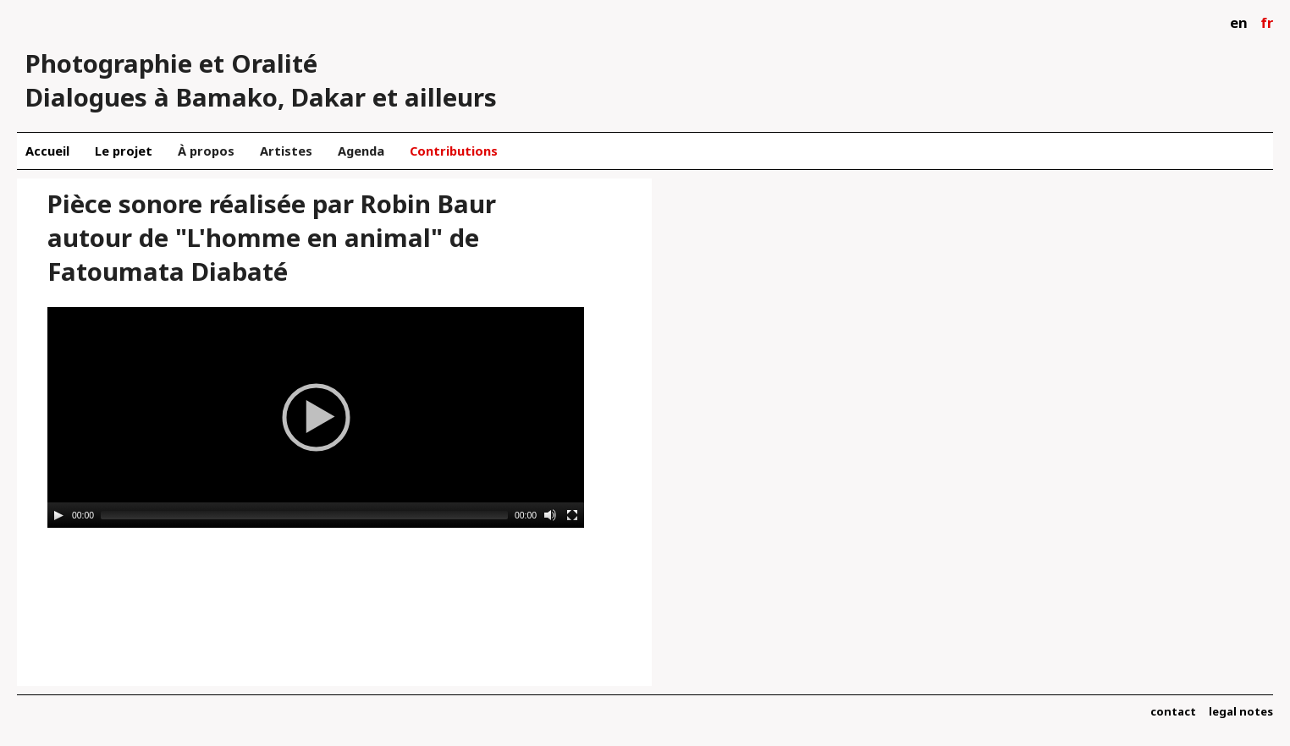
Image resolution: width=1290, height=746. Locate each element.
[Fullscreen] (572, 515)
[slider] (304, 515)
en (1239, 22)
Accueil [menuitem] (47, 150)
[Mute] (550, 515)
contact (1173, 711)
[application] (315, 417)
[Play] (58, 515)
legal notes (1241, 711)
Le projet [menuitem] (123, 150)
